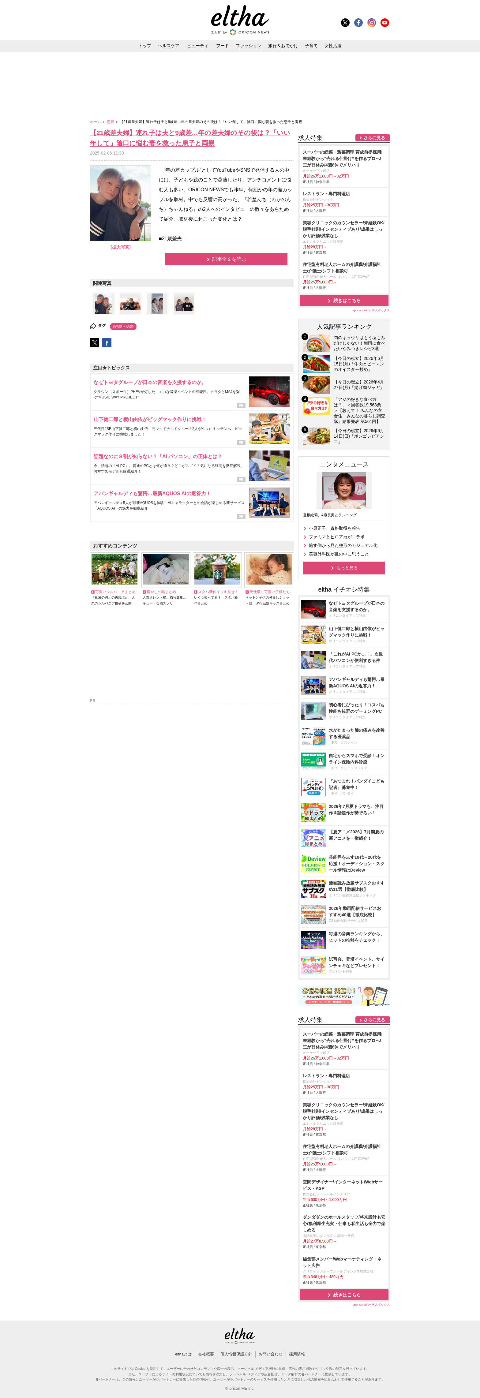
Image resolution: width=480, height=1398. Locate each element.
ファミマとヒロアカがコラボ (337, 536)
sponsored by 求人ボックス (371, 310)
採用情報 (297, 1354)
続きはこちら (347, 300)
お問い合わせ (271, 1354)
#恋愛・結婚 (123, 326)
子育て (311, 45)
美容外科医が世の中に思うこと (339, 553)
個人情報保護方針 (236, 1354)
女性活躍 (333, 45)
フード (222, 45)
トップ (144, 45)
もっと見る (347, 567)
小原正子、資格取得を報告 (334, 528)
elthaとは (183, 1354)
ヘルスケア (168, 45)
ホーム (96, 122)
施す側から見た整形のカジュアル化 (343, 545)
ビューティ (197, 45)
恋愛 (111, 122)
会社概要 (206, 1354)
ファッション (248, 45)
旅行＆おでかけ (283, 45)
